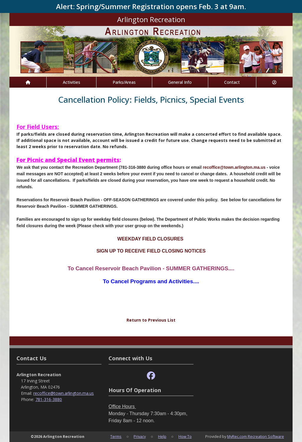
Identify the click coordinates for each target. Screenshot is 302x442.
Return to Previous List (151, 320)
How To (185, 436)
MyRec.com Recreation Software (255, 436)
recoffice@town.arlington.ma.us (234, 167)
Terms (116, 436)
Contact (232, 82)
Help (162, 436)
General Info (180, 82)
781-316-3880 (48, 399)
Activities (71, 82)
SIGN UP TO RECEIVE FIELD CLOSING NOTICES (151, 250)
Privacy (140, 436)
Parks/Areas (124, 82)
